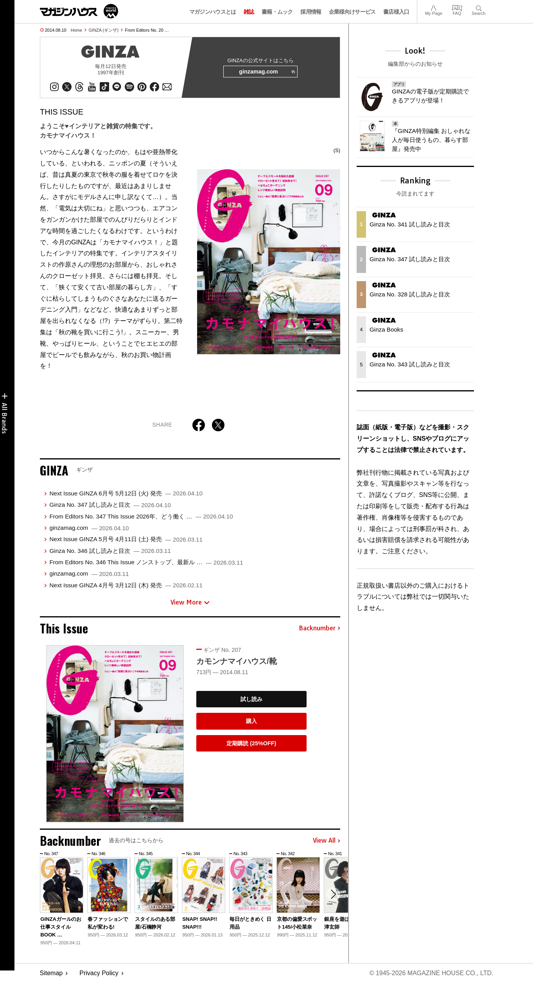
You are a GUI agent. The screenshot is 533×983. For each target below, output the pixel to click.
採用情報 (310, 11)
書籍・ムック (277, 11)
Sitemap (51, 973)
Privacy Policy (98, 973)
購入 (251, 721)
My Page (433, 7)
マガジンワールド (79, 11)
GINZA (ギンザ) (103, 30)
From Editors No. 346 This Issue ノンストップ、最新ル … (146, 562)
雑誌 (249, 11)
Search (478, 7)
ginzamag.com (266, 72)
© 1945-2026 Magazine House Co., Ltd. (431, 973)
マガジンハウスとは (212, 11)
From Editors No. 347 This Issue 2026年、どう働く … (141, 516)
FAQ (457, 7)
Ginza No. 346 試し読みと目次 (110, 550)
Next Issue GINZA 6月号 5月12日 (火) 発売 (126, 493)
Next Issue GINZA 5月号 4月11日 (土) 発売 (126, 539)
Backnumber (319, 628)
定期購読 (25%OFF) (251, 743)
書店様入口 (396, 11)
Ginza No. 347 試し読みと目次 (110, 504)
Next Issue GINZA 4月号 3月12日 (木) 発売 (126, 585)
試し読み (251, 699)
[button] (333, 895)
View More (190, 602)
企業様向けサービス (352, 11)
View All (326, 840)
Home (76, 30)
